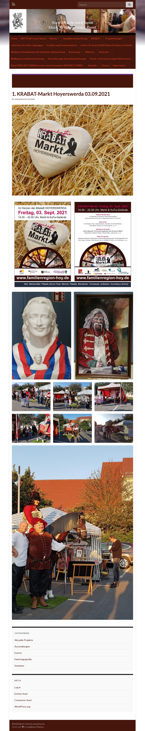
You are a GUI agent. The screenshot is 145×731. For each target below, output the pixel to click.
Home (14, 38)
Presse (105, 65)
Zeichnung (75, 52)
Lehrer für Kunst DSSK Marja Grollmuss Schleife (106, 45)
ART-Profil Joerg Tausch (33, 38)
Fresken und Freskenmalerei (62, 45)
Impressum (119, 65)
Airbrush (104, 52)
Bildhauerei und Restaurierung (27, 58)
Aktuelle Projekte (23, 640)
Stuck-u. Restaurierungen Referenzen (111, 58)
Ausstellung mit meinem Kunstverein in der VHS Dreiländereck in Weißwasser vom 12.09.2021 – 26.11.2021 (105, 81)
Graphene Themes (35, 727)
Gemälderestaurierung (75, 38)
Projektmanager (113, 38)
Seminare (19, 665)
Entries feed (20, 693)
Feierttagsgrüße (23, 659)
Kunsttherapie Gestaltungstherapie (67, 58)
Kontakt (93, 65)
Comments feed (22, 700)
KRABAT (96, 38)
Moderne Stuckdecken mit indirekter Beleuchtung (38, 52)
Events (32, 99)
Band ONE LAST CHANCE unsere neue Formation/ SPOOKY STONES (47, 65)
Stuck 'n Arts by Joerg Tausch (72, 21)
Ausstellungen (22, 646)
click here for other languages (27, 45)
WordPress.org (22, 706)
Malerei (90, 52)
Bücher (54, 38)
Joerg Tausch (20, 99)
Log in (17, 687)
